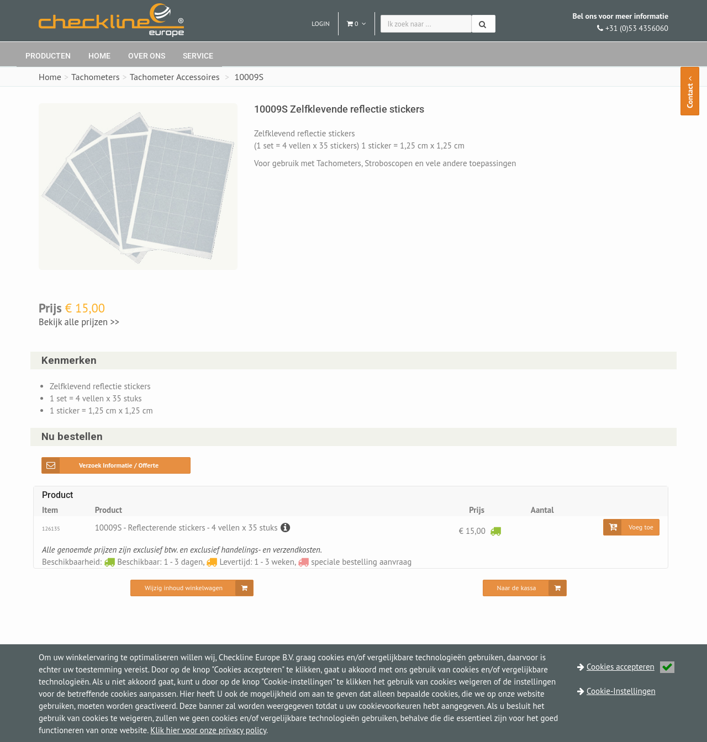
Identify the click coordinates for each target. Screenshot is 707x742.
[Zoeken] (483, 24)
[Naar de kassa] (525, 588)
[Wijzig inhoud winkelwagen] (192, 588)
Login (321, 23)
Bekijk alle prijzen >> (79, 322)
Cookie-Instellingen (621, 691)
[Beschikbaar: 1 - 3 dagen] (495, 530)
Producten (48, 55)
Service (198, 55)
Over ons (146, 55)
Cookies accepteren (630, 666)
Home (99, 55)
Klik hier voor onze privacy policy (208, 730)
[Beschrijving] (284, 527)
